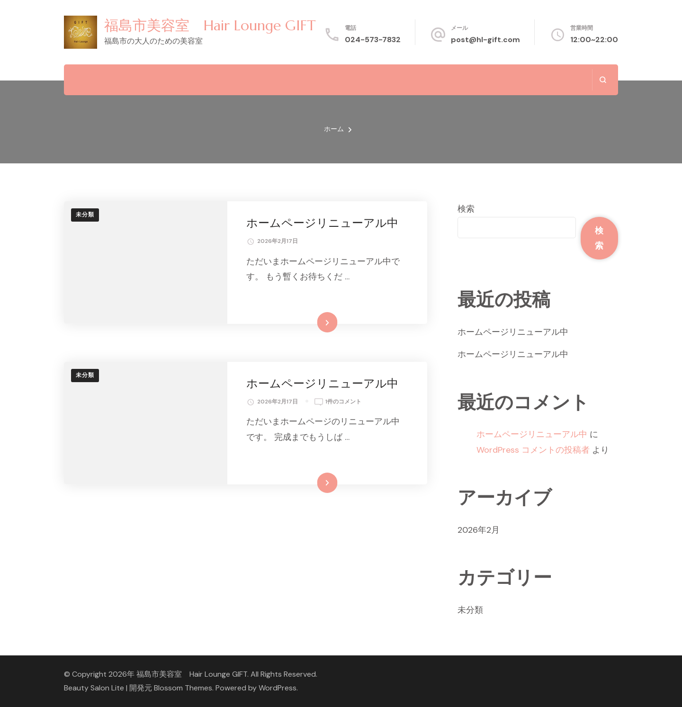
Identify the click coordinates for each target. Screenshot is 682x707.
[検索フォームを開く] (602, 79)
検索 (466, 209)
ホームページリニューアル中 (322, 223)
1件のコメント (343, 402)
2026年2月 (479, 530)
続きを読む (313, 322)
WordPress (277, 688)
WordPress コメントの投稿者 (533, 450)
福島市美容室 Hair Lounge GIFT (210, 25)
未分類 (85, 214)
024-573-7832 (373, 40)
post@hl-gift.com (485, 40)
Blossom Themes (183, 688)
